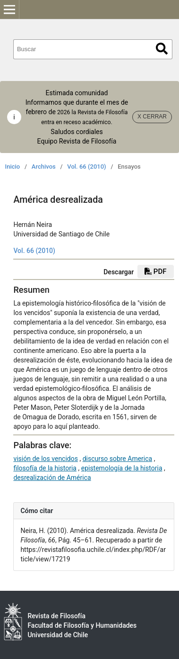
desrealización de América (52, 477)
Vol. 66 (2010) (86, 166)
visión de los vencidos (45, 458)
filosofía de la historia (45, 468)
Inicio (12, 166)
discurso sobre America (118, 458)
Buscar (162, 48)
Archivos (44, 166)
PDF (155, 271)
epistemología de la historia (121, 468)
